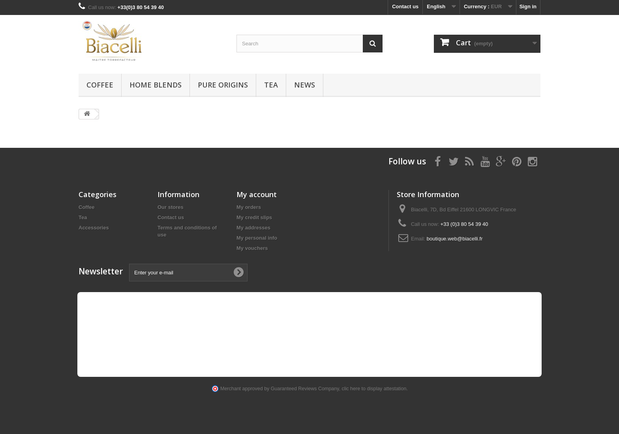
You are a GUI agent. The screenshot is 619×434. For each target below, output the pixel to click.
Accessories (94, 228)
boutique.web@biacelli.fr (455, 239)
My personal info (256, 238)
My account (256, 194)
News (304, 84)
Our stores (171, 207)
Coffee (99, 84)
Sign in (528, 6)
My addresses (253, 228)
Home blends (155, 84)
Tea (271, 84)
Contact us (405, 6)
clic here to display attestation (374, 388)
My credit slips (254, 217)
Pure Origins (223, 84)
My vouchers (252, 248)
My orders (248, 207)
